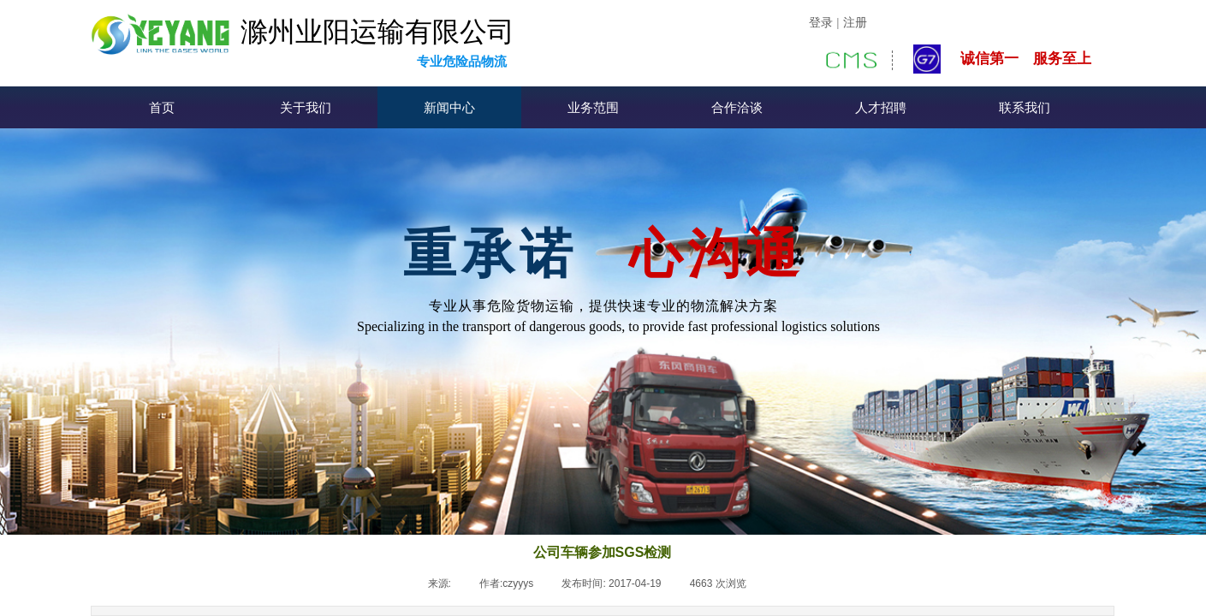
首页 (162, 108)
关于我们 (305, 108)
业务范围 (593, 108)
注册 (855, 22)
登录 (821, 22)
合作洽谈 (737, 108)
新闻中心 (449, 108)
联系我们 (1024, 108)
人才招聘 (880, 108)
